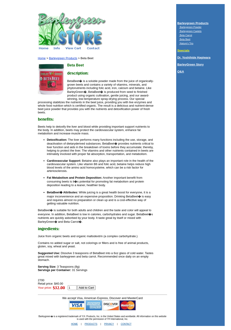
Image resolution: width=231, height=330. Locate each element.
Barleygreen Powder (190, 27)
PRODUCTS (91, 324)
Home (42, 58)
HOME (74, 324)
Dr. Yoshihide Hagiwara (193, 57)
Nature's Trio (186, 43)
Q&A (180, 71)
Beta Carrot (185, 35)
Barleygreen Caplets (190, 31)
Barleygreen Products (193, 23)
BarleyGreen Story (190, 64)
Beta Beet (184, 39)
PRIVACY (109, 324)
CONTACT (126, 324)
